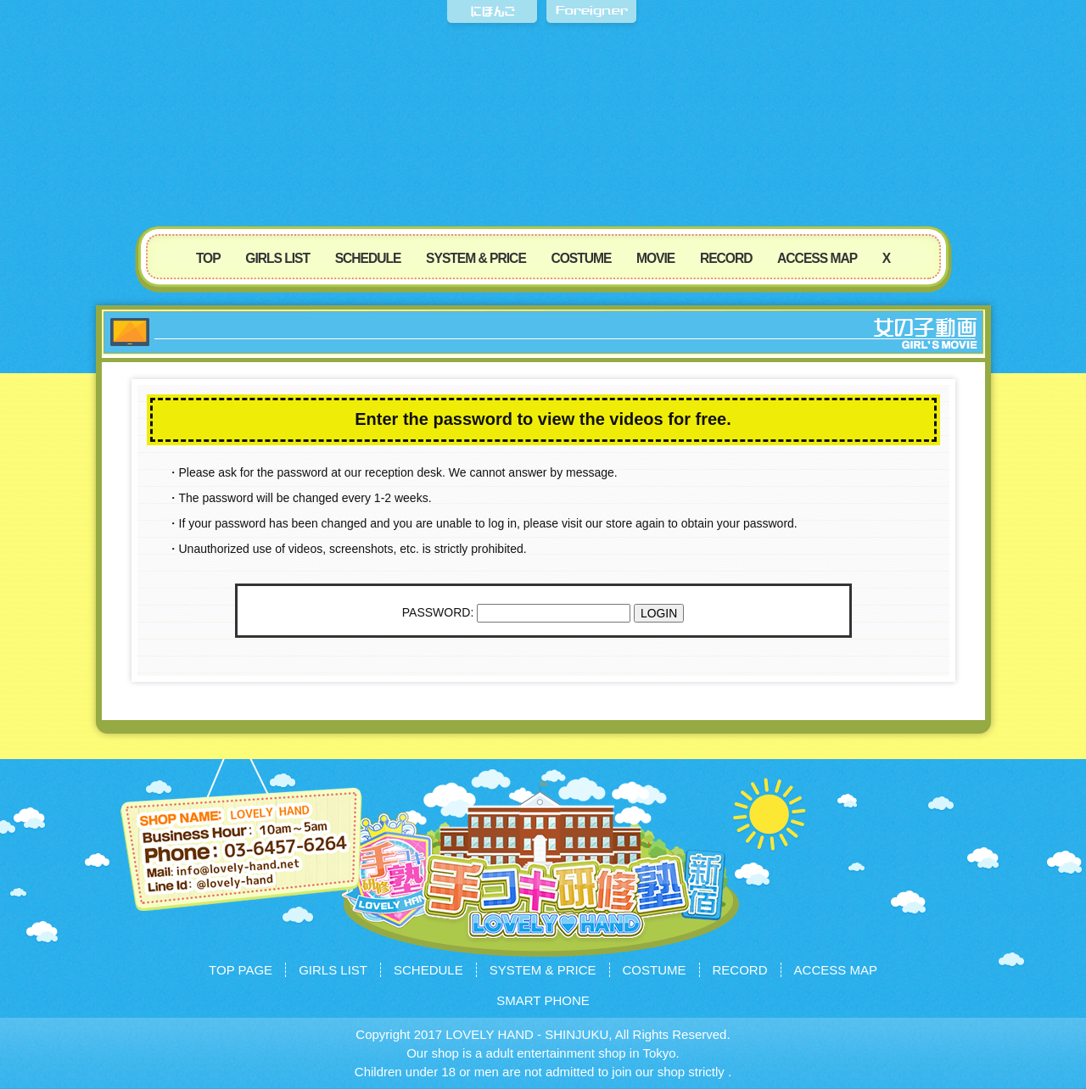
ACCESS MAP (817, 258)
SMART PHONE (542, 1000)
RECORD (726, 258)
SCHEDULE (368, 258)
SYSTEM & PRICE (476, 258)
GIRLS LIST (277, 258)
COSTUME (581, 258)
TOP (208, 258)
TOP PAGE (240, 970)
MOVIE (655, 258)
